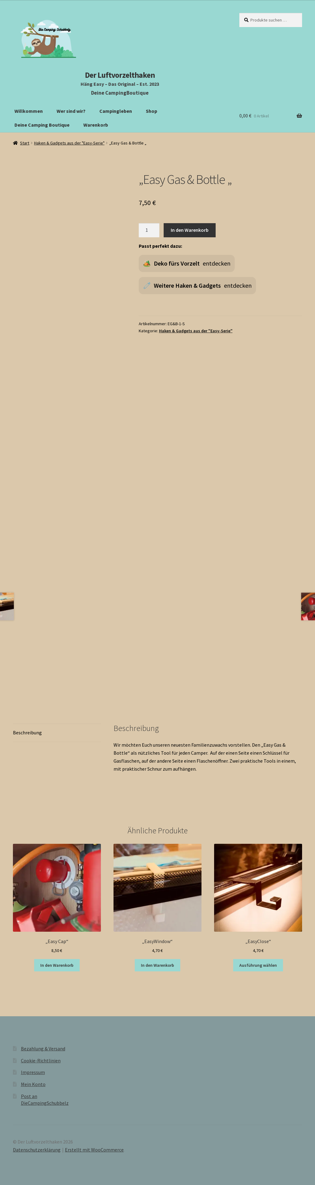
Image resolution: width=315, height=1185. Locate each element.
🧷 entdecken (197, 285)
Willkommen (28, 111)
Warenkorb (95, 125)
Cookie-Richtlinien (41, 1060)
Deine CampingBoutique (120, 92)
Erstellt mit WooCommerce (94, 1150)
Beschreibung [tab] (27, 732)
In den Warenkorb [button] (57, 965)
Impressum (33, 1072)
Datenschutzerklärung (37, 1150)
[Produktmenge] (149, 230)
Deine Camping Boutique (42, 125)
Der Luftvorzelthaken (120, 75)
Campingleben (115, 111)
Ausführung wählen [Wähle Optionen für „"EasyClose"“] (258, 965)
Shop (151, 111)
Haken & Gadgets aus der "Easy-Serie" (69, 143)
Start (24, 143)
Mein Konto (33, 1084)
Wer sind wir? (71, 111)
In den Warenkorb (190, 230)
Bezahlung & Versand (43, 1048)
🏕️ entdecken (186, 263)
